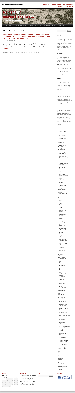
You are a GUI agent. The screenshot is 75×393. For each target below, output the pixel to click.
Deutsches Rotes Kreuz (62, 145)
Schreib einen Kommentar (41, 52)
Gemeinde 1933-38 (62, 208)
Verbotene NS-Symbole (63, 343)
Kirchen (60, 323)
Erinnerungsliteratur (62, 229)
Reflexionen (61, 336)
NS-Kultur (60, 260)
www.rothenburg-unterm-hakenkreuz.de (12, 4)
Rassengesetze (61, 218)
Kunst (59, 251)
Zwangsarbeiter (62, 250)
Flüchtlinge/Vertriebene (63, 163)
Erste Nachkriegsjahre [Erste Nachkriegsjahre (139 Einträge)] (26, 380)
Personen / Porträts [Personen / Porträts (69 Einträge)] (24, 380)
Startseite (5, 25)
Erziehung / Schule (61, 188)
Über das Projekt (18, 25)
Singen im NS (60, 352)
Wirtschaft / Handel (44, 51)
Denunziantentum (61, 142)
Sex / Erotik (60, 349)
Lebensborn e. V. (61, 253)
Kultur (60, 170)
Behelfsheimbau (62, 269)
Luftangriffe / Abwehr (63, 243)
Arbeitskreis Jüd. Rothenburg (64, 315)
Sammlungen (60, 345)
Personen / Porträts (61, 290)
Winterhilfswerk (62, 283)
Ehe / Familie (60, 146)
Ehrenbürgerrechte (61, 148)
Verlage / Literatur (62, 181)
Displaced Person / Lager (63, 157)
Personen (60, 217)
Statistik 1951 (22, 52)
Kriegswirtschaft (62, 242)
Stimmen (31, 25)
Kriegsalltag (61, 232)
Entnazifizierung (62, 160)
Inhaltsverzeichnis (47, 25)
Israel (60, 320)
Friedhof (60, 207)
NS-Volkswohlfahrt (62, 278)
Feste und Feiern (61, 190)
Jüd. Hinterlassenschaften (63, 165)
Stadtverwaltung (62, 179)
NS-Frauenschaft (62, 276)
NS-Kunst (60, 261)
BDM (60, 268)
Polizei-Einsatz (62, 246)
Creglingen (61, 203)
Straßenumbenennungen (63, 340)
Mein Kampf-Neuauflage (63, 327)
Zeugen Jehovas (62, 309)
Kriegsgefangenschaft (63, 167)
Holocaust (61, 211)
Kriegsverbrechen (62, 239)
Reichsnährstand (61, 298)
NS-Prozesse (60, 264)
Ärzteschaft (60, 139)
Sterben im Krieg (62, 247)
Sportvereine (61, 178)
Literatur (25, 25)
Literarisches (60, 254)
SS (59, 282)
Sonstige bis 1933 (62, 287)
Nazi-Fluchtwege (62, 172)
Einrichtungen (61, 206)
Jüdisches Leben (61, 197)
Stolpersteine (61, 338)
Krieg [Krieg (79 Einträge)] (31, 378)
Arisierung (61, 200)
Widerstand (60, 369)
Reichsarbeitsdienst (61, 295)
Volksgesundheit (61, 367)
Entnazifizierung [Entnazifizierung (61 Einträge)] (29, 383)
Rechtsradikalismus (62, 334)
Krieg (59, 224)
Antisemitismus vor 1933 (62, 136)
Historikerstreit (62, 319)
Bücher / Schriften (62, 154)
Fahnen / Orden (62, 230)
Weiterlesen (6, 48)
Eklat (60, 159)
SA (59, 280)
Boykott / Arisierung (63, 201)
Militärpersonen (62, 244)
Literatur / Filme (62, 325)
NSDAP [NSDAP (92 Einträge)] (31, 381)
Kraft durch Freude (62, 273)
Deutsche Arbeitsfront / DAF (64, 271)
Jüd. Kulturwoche (62, 213)
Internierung (61, 164)
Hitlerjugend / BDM (61, 196)
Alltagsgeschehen (61, 132)
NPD (60, 331)
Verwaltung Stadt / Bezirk (28, 51)
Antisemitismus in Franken (63, 135)
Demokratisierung (62, 156)
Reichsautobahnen (61, 297)
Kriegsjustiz (61, 236)
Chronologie (60, 141)
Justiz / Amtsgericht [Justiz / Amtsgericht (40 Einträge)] (25, 375)
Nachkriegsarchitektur (63, 329)
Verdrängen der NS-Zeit (63, 344)
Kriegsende (61, 233)
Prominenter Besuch (61, 294)
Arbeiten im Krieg (62, 225)
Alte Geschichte (61, 134)
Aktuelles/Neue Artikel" (61, 64)
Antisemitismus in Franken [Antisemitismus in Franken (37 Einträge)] (25, 378)
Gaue (60, 272)
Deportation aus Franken (63, 204)
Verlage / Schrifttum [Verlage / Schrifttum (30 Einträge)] (31, 384)
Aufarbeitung (61, 316)
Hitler (59, 195)
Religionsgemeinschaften (63, 177)
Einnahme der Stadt (62, 228)
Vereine (59, 362)
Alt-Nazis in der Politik (63, 312)
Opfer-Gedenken (62, 174)
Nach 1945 (61, 215)
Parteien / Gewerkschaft (63, 175)
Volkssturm (61, 248)
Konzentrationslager (62, 214)
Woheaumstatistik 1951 (31, 52)
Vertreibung (61, 221)
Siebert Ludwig (61, 351)
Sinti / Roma (60, 354)
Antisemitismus (62, 199)
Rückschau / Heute (61, 311)
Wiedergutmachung (62, 183)
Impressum (54, 25)
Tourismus (60, 359)
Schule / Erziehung (61, 347)
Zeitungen (61, 186)
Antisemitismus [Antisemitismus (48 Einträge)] (33, 375)
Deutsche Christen (62, 302)
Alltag (12, 51)
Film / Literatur (62, 161)
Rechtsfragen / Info (62, 333)
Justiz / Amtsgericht (61, 222)
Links (40, 25)
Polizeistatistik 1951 (15, 52)
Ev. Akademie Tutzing (63, 318)
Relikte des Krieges (62, 337)
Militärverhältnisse (61, 257)
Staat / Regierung (61, 356)
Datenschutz (61, 25)
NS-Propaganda (61, 262)
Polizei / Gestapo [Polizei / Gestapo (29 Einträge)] (25, 384)
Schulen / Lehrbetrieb (62, 348)
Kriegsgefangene (62, 235)
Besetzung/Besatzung (63, 153)
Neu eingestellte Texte (62, 258)
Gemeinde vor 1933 (62, 210)
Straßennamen (60, 358)
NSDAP (59, 266)
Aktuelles (11, 25)
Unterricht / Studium (63, 341)
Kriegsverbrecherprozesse (64, 168)
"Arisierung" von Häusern (62, 131)
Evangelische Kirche (63, 304)
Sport (59, 355)
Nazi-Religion (61, 307)
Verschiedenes (60, 365)
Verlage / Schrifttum (61, 363)
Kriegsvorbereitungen (63, 240)
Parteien (59, 284)
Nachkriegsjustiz (62, 330)
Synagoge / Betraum (63, 219)
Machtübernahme (61, 255)
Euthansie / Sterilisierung (62, 189)
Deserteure (61, 226)
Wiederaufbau (37, 51)
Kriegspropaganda (62, 237)
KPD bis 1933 (61, 286)
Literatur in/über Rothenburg (64, 326)
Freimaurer (60, 192)
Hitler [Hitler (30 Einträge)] (21, 375)
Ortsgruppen (61, 279)
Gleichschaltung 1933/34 (62, 193)
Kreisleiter (61, 275)
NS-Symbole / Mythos (62, 265)
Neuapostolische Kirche (63, 308)
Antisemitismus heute (63, 313)
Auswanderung (62, 152)
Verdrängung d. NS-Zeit (62, 360)
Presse (59, 293)
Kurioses (60, 171)
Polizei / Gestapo (61, 291)
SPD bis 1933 (61, 289)
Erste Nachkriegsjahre (18, 51)
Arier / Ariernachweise (62, 138)
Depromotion (60, 143)
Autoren (36, 25)
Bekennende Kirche (62, 301)
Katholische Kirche (62, 305)
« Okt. (3, 388)
